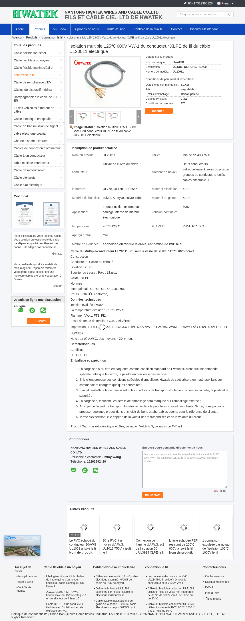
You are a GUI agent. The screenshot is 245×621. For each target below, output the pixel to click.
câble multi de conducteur (31, 163)
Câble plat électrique (28, 185)
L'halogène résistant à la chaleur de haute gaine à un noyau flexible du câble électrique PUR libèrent (65, 581)
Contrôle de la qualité (148, 29)
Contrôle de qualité (24, 589)
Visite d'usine (116, 29)
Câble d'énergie (25, 177)
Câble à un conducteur (29, 155)
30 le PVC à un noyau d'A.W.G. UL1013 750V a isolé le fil (116, 546)
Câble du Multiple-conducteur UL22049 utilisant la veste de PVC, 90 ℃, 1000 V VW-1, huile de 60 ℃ (171, 607)
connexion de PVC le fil (169, 426)
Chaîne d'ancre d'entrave (31, 141)
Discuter (161, 111)
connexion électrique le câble (106, 426)
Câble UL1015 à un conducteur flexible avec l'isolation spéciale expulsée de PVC (64, 607)
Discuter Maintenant (204, 29)
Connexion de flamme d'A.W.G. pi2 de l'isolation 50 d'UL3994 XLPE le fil (150, 546)
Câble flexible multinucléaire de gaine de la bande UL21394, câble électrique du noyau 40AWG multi (116, 604)
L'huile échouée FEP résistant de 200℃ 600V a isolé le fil (183, 544)
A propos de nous (86, 29)
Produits (39, 29)
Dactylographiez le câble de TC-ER (36, 98)
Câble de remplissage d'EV (32, 82)
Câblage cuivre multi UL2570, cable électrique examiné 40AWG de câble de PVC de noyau (117, 580)
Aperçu (20, 29)
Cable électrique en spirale (32, 119)
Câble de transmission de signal (36, 126)
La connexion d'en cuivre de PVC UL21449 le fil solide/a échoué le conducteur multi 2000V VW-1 (167, 580)
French (226, 3)
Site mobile (213, 598)
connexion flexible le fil (139, 426)
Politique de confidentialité (29, 614)
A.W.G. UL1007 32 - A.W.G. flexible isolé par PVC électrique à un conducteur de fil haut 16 (66, 595)
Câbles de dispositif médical (33, 89)
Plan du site (212, 593)
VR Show (59, 29)
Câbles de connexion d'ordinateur (37, 148)
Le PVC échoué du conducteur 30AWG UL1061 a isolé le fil (82, 544)
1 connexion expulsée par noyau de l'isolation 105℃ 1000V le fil (215, 546)
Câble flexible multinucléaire (33, 67)
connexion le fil (52, 37)
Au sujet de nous (27, 576)
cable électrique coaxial (30, 133)
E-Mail (209, 587)
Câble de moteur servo (29, 170)
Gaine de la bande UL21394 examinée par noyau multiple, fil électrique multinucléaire (114, 592)
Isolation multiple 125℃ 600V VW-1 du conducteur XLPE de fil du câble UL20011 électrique (105, 131)
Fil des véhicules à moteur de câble (34, 109)
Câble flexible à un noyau (31, 60)
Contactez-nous (214, 576)
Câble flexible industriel (30, 53)
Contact (176, 29)
